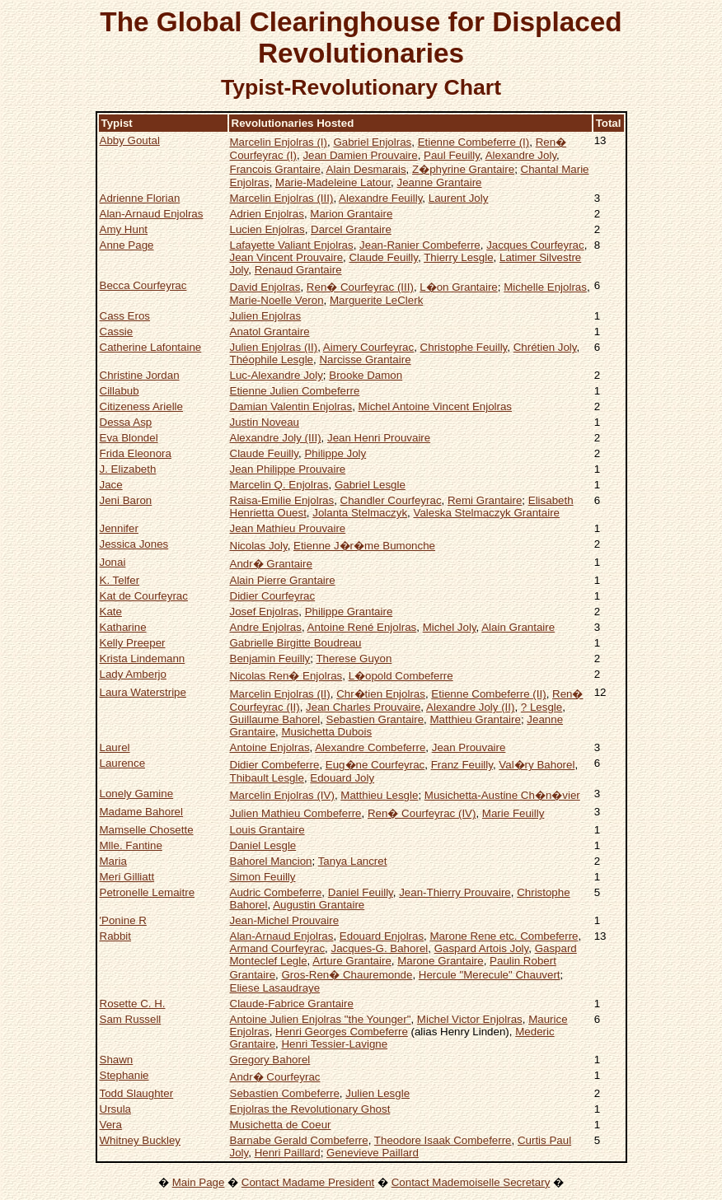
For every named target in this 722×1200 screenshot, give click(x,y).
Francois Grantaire (275, 169)
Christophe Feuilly (464, 347)
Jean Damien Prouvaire (359, 155)
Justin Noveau (264, 422)
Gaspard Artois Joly (481, 948)
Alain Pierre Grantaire (282, 580)
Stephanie (124, 1075)
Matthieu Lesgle (379, 795)
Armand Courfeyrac (278, 948)
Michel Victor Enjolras (470, 1019)
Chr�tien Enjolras (380, 694)
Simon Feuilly (263, 877)
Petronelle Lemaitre (147, 892)
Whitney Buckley (140, 1140)
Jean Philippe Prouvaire (288, 469)
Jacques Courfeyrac (535, 245)
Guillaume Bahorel (275, 719)
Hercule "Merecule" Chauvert (489, 975)
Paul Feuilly (452, 155)
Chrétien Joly (545, 347)
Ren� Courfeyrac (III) (360, 287)
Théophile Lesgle (272, 359)
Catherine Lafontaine (151, 347)
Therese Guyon (353, 658)
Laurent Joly (459, 198)
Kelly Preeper (133, 643)
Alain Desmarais (366, 169)
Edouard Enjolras (382, 936)
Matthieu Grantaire (475, 719)
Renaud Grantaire (298, 270)
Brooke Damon (365, 375)
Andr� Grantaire (271, 564)
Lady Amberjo (133, 674)
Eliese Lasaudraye (275, 988)
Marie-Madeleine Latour (333, 182)
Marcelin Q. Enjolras (279, 485)
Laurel (115, 747)
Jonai (113, 562)
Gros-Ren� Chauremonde (346, 975)
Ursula (116, 1109)
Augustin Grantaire (318, 905)
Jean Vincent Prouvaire (287, 257)
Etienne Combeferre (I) (474, 142)
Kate (111, 611)
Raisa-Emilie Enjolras (282, 500)
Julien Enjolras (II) (274, 347)
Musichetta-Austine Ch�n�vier (502, 795)
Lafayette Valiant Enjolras (292, 245)
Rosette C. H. (133, 1003)
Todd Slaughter (137, 1093)
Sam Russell (131, 1019)
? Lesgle (541, 707)
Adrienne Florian (140, 198)
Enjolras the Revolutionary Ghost (310, 1109)
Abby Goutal (130, 140)
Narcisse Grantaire (364, 359)
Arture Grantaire (351, 961)
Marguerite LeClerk (376, 300)
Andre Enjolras (266, 627)
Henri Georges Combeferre (341, 1031)
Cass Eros (125, 316)
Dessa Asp (126, 422)
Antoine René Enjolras (362, 627)
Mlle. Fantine (131, 845)
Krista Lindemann (142, 658)
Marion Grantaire (351, 214)
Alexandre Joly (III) (275, 438)
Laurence (123, 763)
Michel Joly (449, 627)
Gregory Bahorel (270, 1059)
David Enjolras (265, 287)
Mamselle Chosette (147, 830)
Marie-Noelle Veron (277, 300)
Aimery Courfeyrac (368, 347)
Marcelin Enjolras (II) (280, 694)
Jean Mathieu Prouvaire (288, 528)
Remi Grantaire (485, 500)
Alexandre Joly (520, 155)
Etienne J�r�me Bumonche (364, 545)
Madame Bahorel (142, 811)
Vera (111, 1124)
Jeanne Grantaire (439, 182)
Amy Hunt (124, 229)
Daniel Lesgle (263, 845)
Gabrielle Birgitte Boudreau (296, 643)
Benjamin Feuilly (270, 658)
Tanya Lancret (352, 861)
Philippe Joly (335, 453)
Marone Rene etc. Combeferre (504, 936)
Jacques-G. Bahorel (379, 948)
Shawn (117, 1059)
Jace (111, 485)
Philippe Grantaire (349, 611)
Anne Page (127, 245)
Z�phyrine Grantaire (463, 169)
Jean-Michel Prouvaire (285, 920)
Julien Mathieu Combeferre (296, 813)
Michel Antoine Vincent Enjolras (435, 406)
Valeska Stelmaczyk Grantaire (486, 513)
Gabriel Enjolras (372, 142)
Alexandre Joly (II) (470, 707)
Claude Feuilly (383, 257)
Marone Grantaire (440, 961)
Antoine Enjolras (270, 747)
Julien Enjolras (266, 316)
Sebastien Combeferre (285, 1093)
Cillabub (119, 391)
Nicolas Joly (259, 545)
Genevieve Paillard (372, 1152)
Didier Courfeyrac (273, 596)
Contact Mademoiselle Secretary (471, 1182)
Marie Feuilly (513, 813)
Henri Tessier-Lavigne (334, 1044)
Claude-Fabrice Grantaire (292, 1003)
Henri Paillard (288, 1152)
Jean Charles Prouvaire (363, 707)
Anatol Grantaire (270, 331)
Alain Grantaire (518, 627)
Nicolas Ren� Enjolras (286, 676)
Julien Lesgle (377, 1093)
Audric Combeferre (276, 892)
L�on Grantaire (459, 287)
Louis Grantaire (267, 830)
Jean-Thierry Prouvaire (455, 892)
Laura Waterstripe (143, 692)
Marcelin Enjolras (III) (282, 198)
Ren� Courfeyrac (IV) (422, 813)
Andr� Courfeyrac (275, 1077)
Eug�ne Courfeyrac (375, 765)
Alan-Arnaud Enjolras (152, 214)
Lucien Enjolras (267, 229)
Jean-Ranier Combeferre (420, 245)
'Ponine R (123, 920)
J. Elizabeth (128, 469)
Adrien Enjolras (267, 214)
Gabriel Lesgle (370, 485)
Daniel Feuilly (360, 892)
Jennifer (119, 528)
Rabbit (116, 936)
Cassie (117, 331)
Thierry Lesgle (458, 257)
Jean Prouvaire (469, 747)
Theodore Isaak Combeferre (443, 1140)
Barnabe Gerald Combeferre (299, 1140)
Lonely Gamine (137, 793)
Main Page (198, 1182)
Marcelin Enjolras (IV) (282, 795)
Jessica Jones (134, 544)
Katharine (123, 627)
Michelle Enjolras (545, 287)
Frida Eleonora (135, 453)
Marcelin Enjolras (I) (279, 142)
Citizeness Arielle (141, 406)
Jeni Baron (126, 500)
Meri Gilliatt (127, 877)
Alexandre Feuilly (380, 198)
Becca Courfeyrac (143, 285)
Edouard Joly (342, 778)
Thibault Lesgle (267, 778)
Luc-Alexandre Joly (276, 375)
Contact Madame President (308, 1182)
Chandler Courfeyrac (391, 500)
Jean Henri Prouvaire (378, 438)
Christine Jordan (140, 375)
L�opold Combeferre (401, 676)
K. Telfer (120, 580)
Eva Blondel (129, 438)
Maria (113, 861)
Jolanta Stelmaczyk (359, 513)
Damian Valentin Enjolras (291, 406)
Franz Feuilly (462, 765)
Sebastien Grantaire (375, 719)
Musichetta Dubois (326, 732)
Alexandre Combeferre (370, 747)
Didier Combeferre (275, 765)
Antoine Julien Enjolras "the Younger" (320, 1019)
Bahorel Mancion (271, 861)
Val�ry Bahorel (536, 765)
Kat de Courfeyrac (144, 596)
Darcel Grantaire (351, 229)
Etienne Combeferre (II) (488, 694)
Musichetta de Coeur (280, 1124)
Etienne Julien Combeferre (295, 391)
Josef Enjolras (264, 611)
